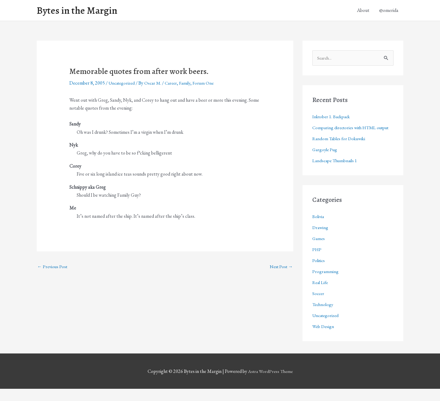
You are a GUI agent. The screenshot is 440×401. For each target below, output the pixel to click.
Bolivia (318, 228)
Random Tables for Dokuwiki (340, 151)
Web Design (323, 338)
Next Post (280, 268)
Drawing (320, 239)
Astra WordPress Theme (270, 383)
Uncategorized (122, 85)
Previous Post (53, 268)
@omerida (388, 11)
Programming (325, 283)
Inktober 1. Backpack (333, 119)
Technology (323, 316)
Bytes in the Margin (80, 11)
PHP (317, 261)
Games (319, 250)
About (363, 11)
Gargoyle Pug (325, 162)
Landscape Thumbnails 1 (336, 173)
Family (190, 85)
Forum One (209, 85)
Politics (319, 272)
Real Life (321, 294)
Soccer (318, 305)
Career (175, 85)
